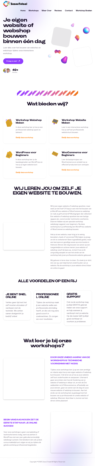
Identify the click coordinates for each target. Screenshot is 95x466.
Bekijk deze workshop (24, 139)
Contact (69, 11)
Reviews (58, 11)
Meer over (46, 11)
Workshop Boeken (84, 11)
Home (22, 11)
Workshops (34, 11)
